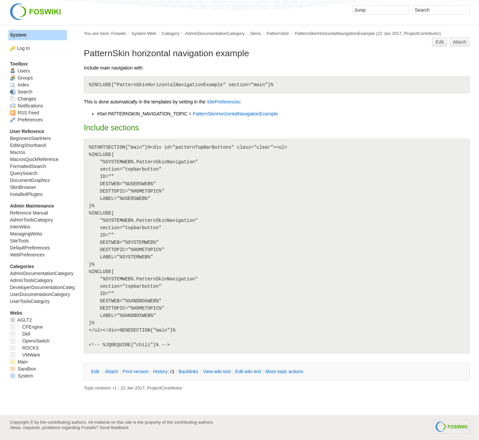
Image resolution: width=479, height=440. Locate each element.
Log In (23, 48)
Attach (459, 42)
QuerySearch (23, 173)
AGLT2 (21, 320)
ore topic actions (284, 371)
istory (160, 371)
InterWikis (20, 226)
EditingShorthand (28, 145)
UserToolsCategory (30, 301)
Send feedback (114, 427)
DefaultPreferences (30, 247)
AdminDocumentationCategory (214, 33)
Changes (23, 98)
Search (21, 91)
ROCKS (24, 348)
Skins (255, 33)
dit (95, 371)
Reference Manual (29, 213)
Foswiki (118, 33)
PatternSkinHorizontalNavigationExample (335, 33)
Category (170, 33)
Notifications (26, 105)
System (18, 35)
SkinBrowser (23, 187)
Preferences (26, 119)
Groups (21, 77)
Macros (17, 152)
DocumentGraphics (30, 180)
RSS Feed (24, 112)
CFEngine (26, 327)
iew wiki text (217, 371)
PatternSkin (277, 33)
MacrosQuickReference (34, 159)
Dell (20, 334)
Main (19, 362)
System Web (143, 33)
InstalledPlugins (26, 194)
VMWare (25, 355)
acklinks (188, 371)
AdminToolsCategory (31, 219)
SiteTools (19, 240)
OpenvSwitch (30, 341)
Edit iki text (248, 371)
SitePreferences (223, 101)
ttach (111, 371)
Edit (440, 42)
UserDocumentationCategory (40, 294)
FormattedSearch (28, 166)
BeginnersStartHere (30, 138)
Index (19, 84)
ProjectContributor (421, 33)
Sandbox (23, 368)
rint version (136, 371)
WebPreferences (27, 254)
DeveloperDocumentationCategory (45, 287)
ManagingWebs (26, 233)
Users (20, 70)
